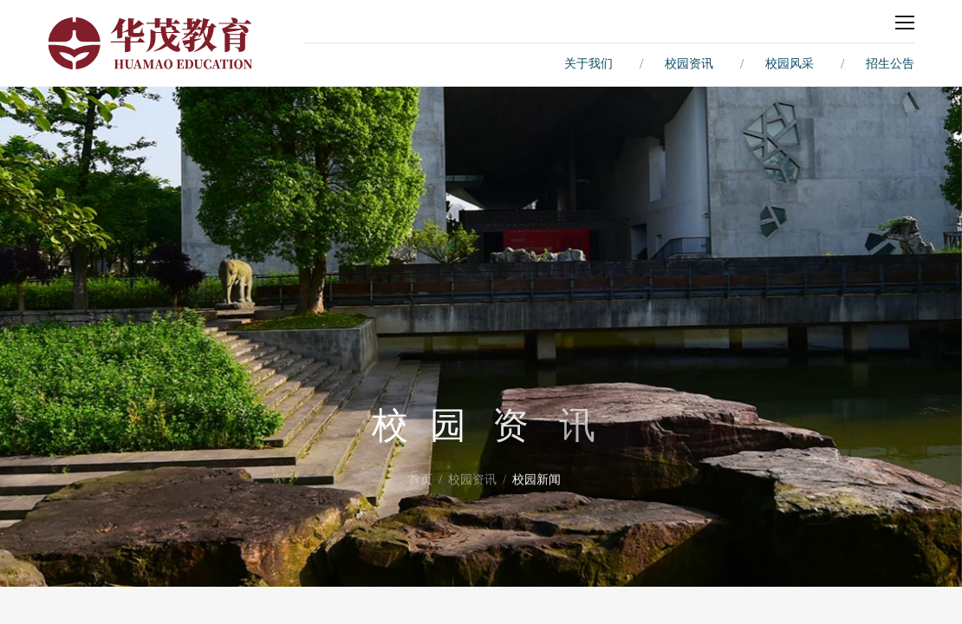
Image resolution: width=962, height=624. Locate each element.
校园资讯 (689, 63)
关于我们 (588, 63)
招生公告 (890, 63)
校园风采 (789, 63)
